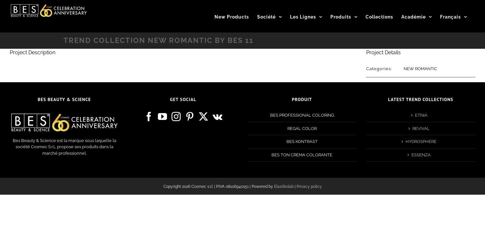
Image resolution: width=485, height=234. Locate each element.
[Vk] (217, 116)
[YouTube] (162, 116)
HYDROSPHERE (421, 141)
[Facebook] (148, 116)
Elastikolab (284, 186)
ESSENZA (421, 154)
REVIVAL (421, 128)
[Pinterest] (189, 116)
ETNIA (421, 115)
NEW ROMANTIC (420, 68)
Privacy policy (309, 186)
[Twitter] (203, 116)
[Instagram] (176, 116)
